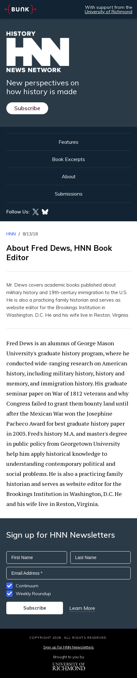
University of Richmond (108, 11)
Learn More (82, 608)
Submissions (69, 194)
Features (68, 142)
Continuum (27, 586)
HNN (11, 234)
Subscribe (27, 108)
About (69, 176)
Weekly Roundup (33, 593)
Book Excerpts (68, 159)
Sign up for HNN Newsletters (68, 647)
